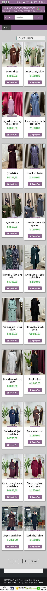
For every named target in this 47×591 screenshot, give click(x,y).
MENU (6, 27)
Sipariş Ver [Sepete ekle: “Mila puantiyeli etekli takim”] (13, 341)
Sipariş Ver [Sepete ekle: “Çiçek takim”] (13, 184)
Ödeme (42, 2)
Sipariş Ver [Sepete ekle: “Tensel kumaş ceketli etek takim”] (36, 135)
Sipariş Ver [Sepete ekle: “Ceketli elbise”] (36, 390)
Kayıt (26, 2)
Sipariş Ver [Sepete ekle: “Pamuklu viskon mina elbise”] (13, 288)
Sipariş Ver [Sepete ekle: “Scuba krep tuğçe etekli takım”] (13, 445)
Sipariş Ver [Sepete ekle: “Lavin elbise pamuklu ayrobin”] (36, 236)
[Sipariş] (30, 38)
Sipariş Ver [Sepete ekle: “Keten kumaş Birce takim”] (13, 393)
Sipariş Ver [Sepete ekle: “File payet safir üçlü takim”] (36, 341)
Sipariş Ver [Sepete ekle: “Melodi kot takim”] (36, 184)
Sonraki (34, 561)
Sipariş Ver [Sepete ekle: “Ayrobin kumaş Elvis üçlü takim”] (36, 288)
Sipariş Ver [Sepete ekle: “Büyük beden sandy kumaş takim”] (13, 135)
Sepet (34, 2)
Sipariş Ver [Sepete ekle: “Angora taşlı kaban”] (13, 546)
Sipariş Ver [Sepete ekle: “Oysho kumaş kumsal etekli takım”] (13, 497)
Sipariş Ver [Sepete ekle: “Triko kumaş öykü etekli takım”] (36, 497)
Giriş (19, 2)
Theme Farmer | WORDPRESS (33, 582)
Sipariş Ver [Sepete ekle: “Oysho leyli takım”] (36, 546)
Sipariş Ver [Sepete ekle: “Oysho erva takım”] (36, 442)
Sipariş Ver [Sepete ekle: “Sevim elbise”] (13, 82)
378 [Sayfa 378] (26, 561)
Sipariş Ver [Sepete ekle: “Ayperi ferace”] (13, 233)
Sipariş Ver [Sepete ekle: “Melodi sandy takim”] (36, 82)
